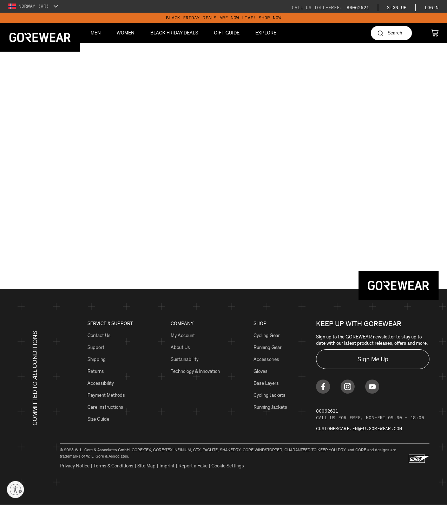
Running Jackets (270, 407)
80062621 (356, 8)
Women (125, 33)
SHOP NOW (270, 18)
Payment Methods (106, 395)
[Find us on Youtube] (372, 387)
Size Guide (98, 419)
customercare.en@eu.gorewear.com (359, 429)
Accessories (266, 359)
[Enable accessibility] (15, 489)
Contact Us (99, 335)
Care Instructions (105, 407)
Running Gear (268, 347)
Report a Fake (193, 466)
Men (96, 33)
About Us (180, 347)
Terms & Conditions (113, 466)
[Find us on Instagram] (348, 387)
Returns (95, 371)
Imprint (167, 466)
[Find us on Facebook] (323, 387)
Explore (265, 33)
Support (95, 347)
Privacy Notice (75, 466)
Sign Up (397, 8)
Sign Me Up (372, 359)
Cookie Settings (227, 466)
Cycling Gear (267, 335)
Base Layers (266, 383)
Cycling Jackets (269, 395)
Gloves (261, 371)
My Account (183, 335)
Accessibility (100, 383)
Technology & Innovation (195, 371)
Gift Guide (226, 33)
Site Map (146, 466)
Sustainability (184, 359)
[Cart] (435, 33)
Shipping (96, 359)
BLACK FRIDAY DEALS (174, 33)
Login (432, 8)
